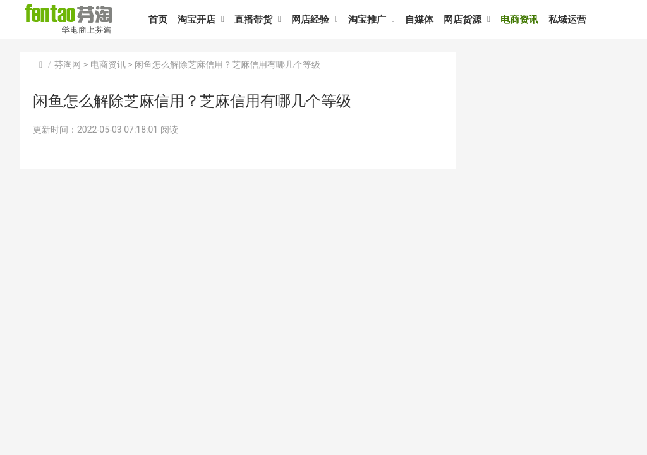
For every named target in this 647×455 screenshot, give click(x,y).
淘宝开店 (196, 19)
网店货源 (462, 19)
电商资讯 (519, 19)
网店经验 (310, 19)
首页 (157, 19)
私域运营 (567, 19)
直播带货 (253, 19)
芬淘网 (67, 64)
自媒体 (419, 19)
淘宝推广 (367, 19)
